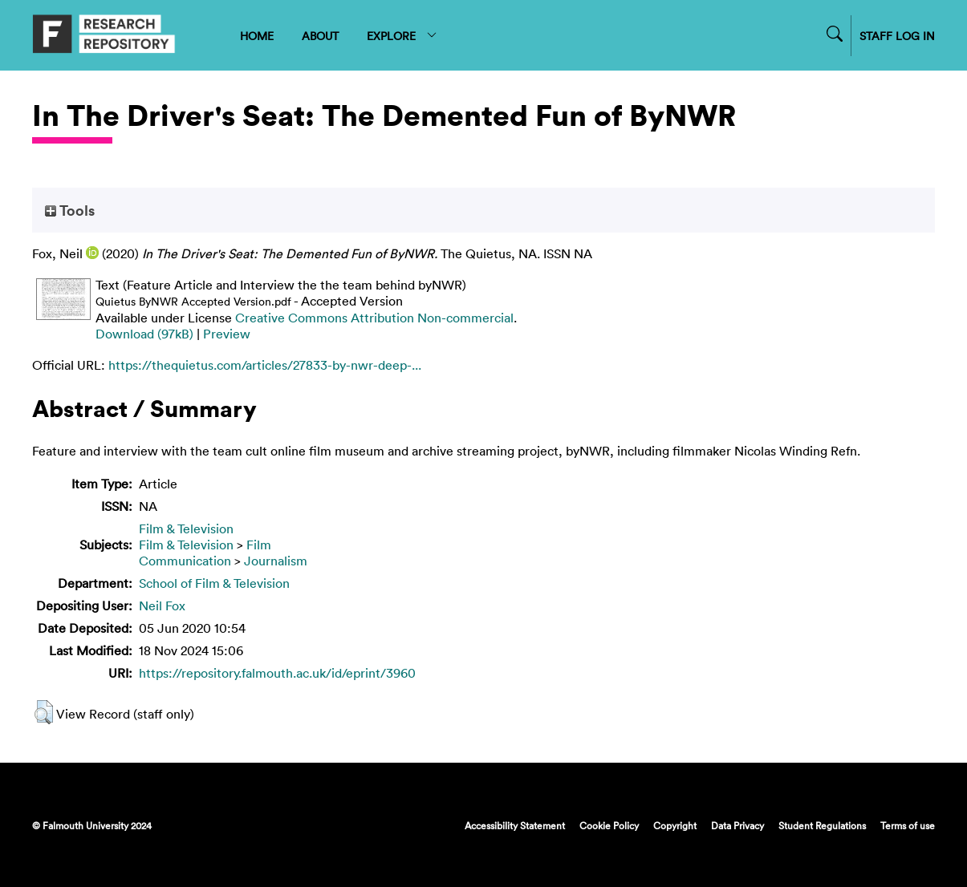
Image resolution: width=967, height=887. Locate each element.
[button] (44, 712)
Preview (226, 334)
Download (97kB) (144, 334)
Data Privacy (737, 825)
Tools (70, 210)
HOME (257, 35)
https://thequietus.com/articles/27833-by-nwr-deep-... (264, 365)
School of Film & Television (214, 583)
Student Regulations (822, 825)
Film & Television (186, 528)
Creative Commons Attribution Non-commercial (374, 318)
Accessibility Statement (515, 825)
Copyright (675, 825)
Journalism (275, 561)
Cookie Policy (609, 825)
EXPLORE (402, 35)
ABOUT (320, 35)
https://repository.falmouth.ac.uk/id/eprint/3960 (277, 673)
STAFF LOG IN (897, 35)
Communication (185, 561)
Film (258, 545)
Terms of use (907, 825)
